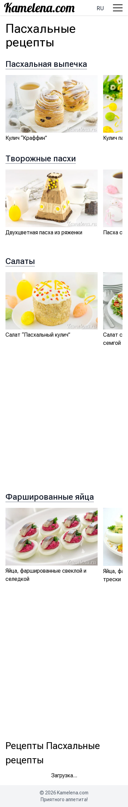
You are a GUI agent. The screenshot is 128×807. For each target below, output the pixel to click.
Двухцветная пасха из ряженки (43, 232)
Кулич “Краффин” (26, 138)
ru (100, 8)
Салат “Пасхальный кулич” (37, 335)
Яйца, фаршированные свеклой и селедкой (45, 575)
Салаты (20, 261)
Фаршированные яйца (49, 497)
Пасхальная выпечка (46, 64)
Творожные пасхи (40, 158)
